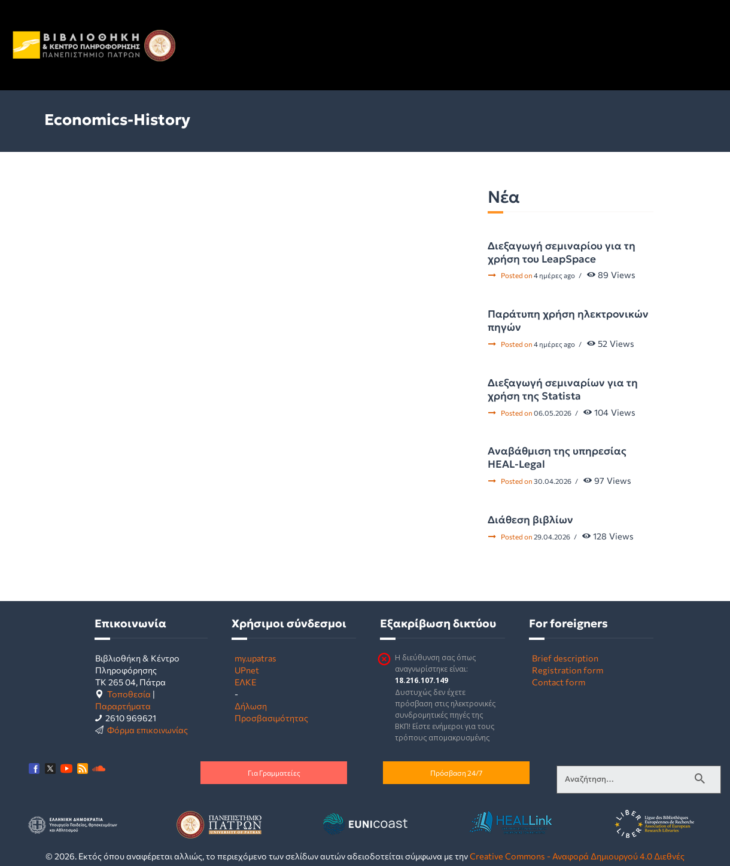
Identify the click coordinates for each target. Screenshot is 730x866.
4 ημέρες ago (554, 275)
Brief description (565, 657)
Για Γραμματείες (274, 773)
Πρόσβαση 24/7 (456, 773)
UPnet (247, 669)
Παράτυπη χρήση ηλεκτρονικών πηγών (568, 320)
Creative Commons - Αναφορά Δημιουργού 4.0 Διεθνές (577, 855)
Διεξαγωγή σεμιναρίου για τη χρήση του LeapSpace (561, 252)
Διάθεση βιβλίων (530, 519)
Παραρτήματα (123, 705)
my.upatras (255, 657)
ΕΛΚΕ (245, 681)
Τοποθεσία (129, 693)
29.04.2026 (552, 536)
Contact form (558, 681)
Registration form (567, 669)
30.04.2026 (552, 481)
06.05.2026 (552, 412)
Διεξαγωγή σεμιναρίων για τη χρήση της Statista (563, 389)
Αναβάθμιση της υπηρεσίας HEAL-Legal (557, 457)
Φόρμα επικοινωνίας (147, 729)
